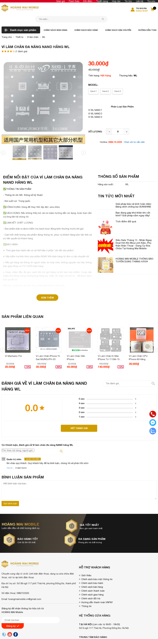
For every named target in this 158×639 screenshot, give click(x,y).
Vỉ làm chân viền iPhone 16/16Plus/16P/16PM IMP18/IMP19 (78, 347)
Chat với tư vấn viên (134, 132)
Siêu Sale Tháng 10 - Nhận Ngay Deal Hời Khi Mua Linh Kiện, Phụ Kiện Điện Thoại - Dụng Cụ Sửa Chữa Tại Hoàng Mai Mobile (134, 234)
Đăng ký (12, 602)
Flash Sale (74, 1)
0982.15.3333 (115, 132)
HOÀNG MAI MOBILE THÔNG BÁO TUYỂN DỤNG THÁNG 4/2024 (134, 250)
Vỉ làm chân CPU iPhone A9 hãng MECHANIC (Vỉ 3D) (138, 347)
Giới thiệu (86, 552)
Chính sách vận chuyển (118, 20)
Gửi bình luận (10, 494)
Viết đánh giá (79, 418)
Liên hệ (139, 1)
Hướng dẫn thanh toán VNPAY (97, 579)
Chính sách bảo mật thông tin (96, 556)
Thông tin (86, 583)
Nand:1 (93, 81)
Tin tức (128, 1)
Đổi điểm (87, 1)
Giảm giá (60, 1)
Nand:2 (105, 81)
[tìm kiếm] (105, 9)
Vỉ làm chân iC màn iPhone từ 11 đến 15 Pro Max (109, 347)
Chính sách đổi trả (90, 575)
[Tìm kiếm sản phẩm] (77, 9)
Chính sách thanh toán (93, 567)
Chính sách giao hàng (92, 571)
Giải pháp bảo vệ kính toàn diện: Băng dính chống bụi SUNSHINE (134, 195)
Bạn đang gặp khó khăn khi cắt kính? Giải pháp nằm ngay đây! (133, 204)
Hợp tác (116, 1)
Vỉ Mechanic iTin (13, 345)
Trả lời (9, 459)
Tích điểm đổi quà (126, 211)
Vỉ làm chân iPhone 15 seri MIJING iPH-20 (48, 347)
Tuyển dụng (102, 1)
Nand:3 (117, 81)
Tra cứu (151, 1)
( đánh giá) (21, 41)
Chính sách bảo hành (86, 20)
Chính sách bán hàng (55, 20)
